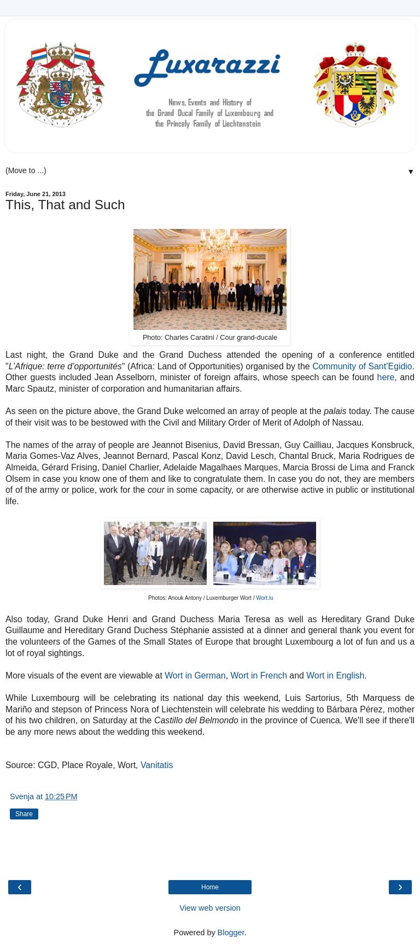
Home (210, 887)
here (386, 377)
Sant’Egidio (389, 366)
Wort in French (258, 675)
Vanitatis (157, 765)
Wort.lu (264, 598)
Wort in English (335, 675)
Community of (339, 366)
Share (24, 814)
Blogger (231, 932)
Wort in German (195, 675)
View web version (210, 908)
